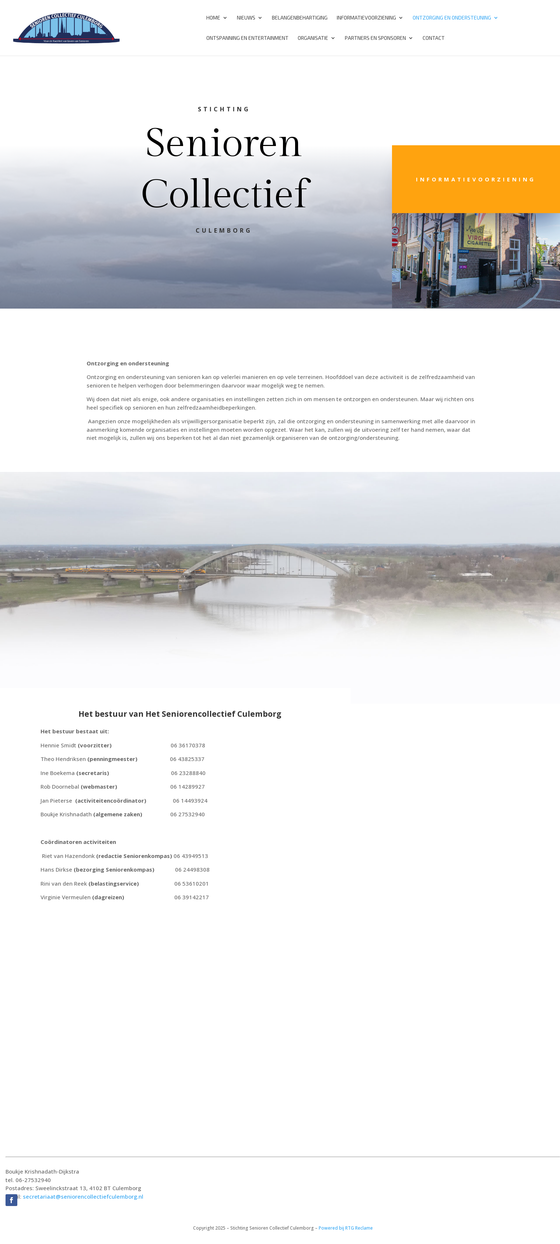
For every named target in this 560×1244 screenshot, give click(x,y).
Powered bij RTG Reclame (346, 1228)
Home (213, 18)
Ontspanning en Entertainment (247, 38)
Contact (434, 38)
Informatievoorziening (366, 18)
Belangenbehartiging (300, 18)
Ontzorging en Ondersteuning (452, 18)
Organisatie (313, 38)
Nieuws (246, 18)
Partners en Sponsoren (375, 38)
